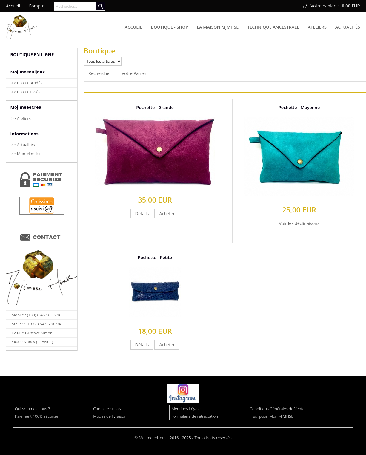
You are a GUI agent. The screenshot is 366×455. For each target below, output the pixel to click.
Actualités (347, 27)
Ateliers (317, 27)
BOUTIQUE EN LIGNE (32, 54)
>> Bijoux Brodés (26, 82)
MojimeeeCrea (25, 107)
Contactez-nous (107, 408)
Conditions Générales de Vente (277, 408)
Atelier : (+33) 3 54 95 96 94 (36, 324)
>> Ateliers (21, 118)
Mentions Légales (186, 408)
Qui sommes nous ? (32, 408)
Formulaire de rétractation (194, 416)
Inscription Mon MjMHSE (271, 416)
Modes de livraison (109, 416)
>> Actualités (23, 144)
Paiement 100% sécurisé (36, 416)
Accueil (133, 27)
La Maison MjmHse (218, 27)
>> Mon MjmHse (26, 153)
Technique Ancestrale (273, 27)
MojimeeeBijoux (27, 72)
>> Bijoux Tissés (25, 91)
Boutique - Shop (169, 27)
